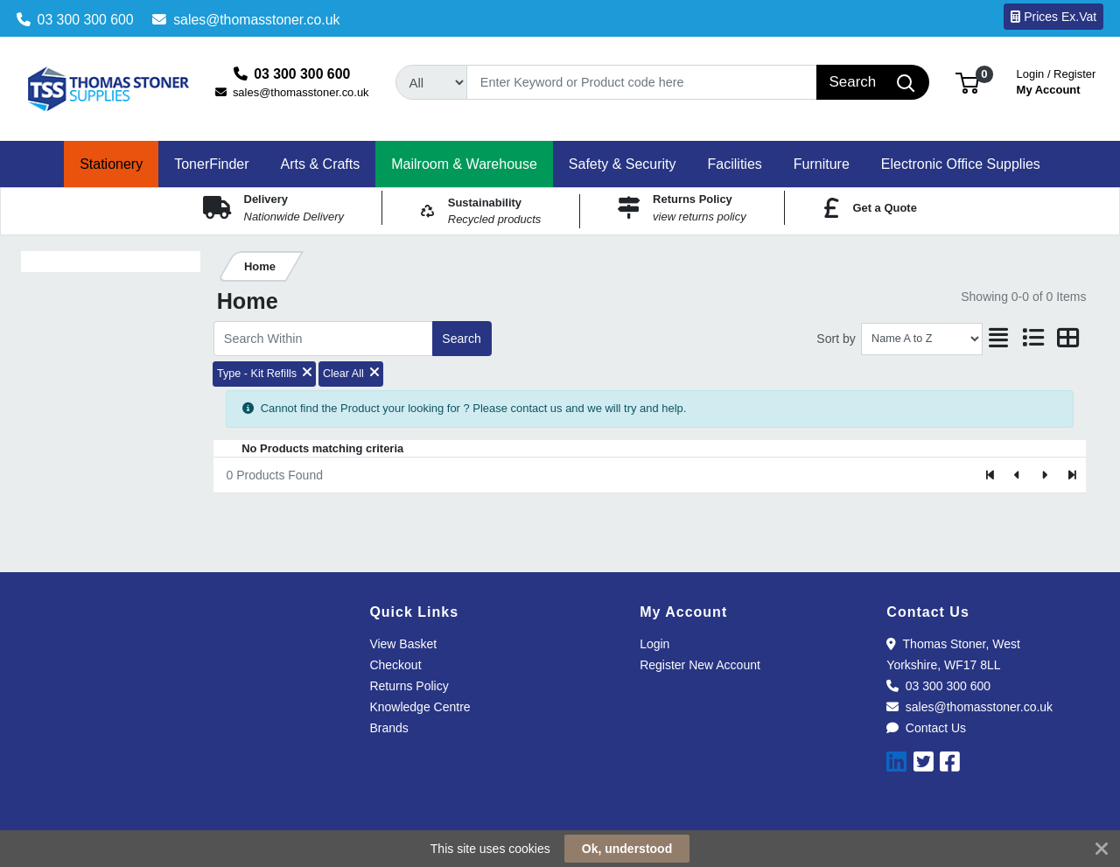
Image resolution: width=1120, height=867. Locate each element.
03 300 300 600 (75, 19)
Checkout (395, 665)
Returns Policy (408, 686)
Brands (388, 728)
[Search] (641, 82)
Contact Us (926, 728)
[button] (967, 81)
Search (461, 339)
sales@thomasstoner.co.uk (246, 19)
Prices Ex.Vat (1053, 17)
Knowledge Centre (419, 707)
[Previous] (1018, 475)
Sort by (835, 339)
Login (654, 644)
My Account (1056, 80)
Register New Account (700, 665)
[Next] (1044, 475)
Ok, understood (627, 849)
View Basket (403, 644)
